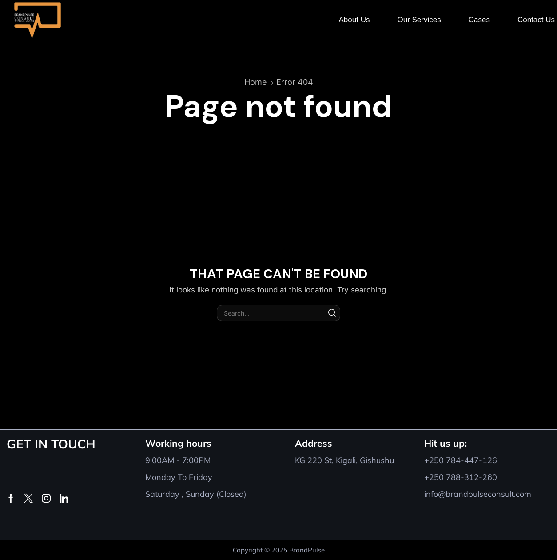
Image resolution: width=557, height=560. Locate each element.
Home (255, 82)
